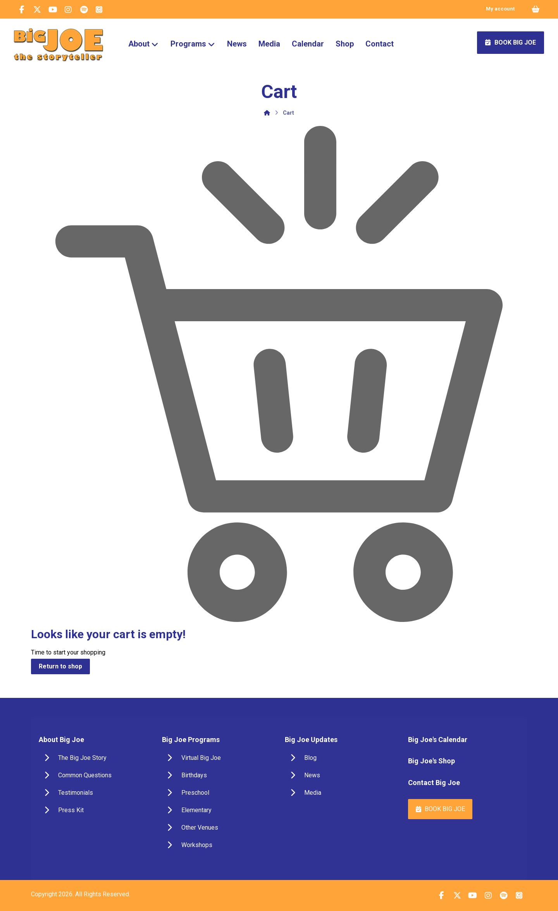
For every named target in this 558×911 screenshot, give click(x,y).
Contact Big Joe (434, 782)
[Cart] (535, 8)
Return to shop (60, 666)
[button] (21, 9)
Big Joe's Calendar (437, 739)
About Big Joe (61, 739)
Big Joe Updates (311, 739)
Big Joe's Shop (431, 761)
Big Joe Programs (191, 739)
